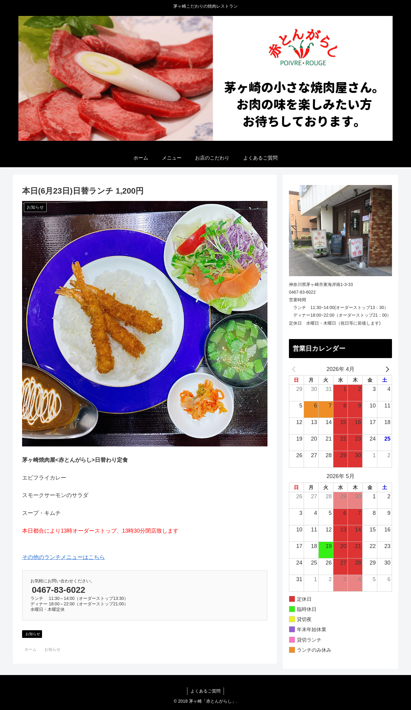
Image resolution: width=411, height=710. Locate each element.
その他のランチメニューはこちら (63, 557)
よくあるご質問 (205, 691)
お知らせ (32, 634)
